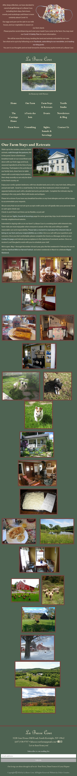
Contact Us (63, 127)
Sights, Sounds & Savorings (47, 131)
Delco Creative (63, 772)
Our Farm (30, 103)
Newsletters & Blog (63, 115)
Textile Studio (63, 105)
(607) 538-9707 (22, 741)
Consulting (30, 127)
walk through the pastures (18, 152)
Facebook (37, 41)
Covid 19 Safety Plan (31, 34)
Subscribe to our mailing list (38, 751)
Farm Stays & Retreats (46, 105)
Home (14, 103)
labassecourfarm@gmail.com (43, 741)
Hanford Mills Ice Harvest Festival (20, 249)
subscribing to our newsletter (53, 41)
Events (47, 113)
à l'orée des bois (30, 115)
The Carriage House (13, 117)
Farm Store (13, 127)
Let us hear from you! (38, 745)
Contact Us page (7, 239)
